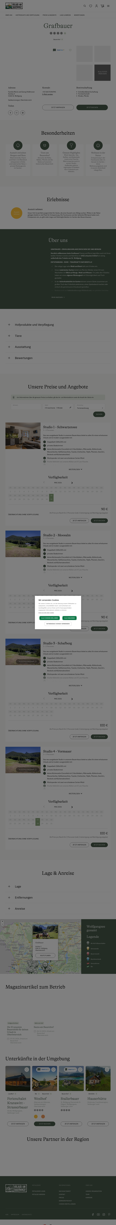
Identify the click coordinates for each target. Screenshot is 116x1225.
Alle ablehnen (69, 618)
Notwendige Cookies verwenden (58, 623)
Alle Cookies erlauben (49, 618)
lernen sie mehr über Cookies (46, 612)
